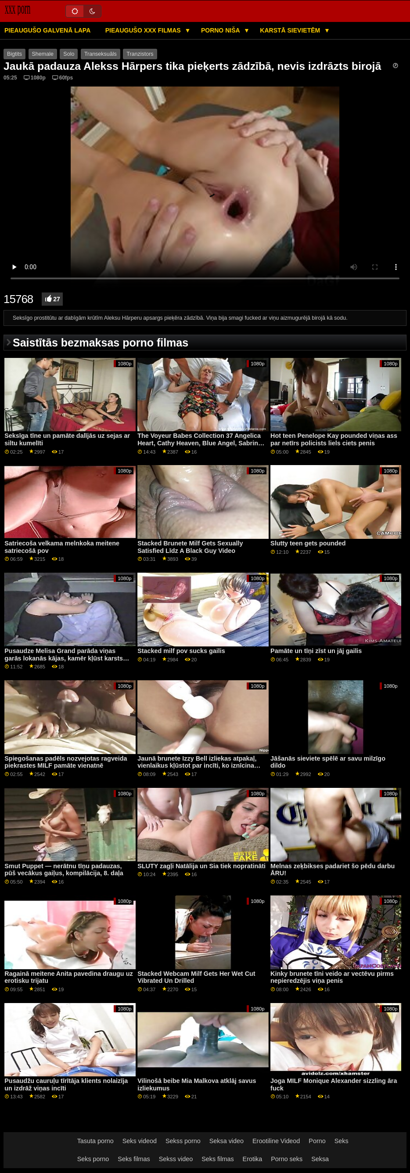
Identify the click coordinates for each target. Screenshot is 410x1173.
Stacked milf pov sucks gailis (181, 650)
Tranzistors (139, 54)
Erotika (253, 1158)
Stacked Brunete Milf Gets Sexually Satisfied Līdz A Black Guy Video (190, 547)
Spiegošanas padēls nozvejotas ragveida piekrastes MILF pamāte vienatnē (65, 762)
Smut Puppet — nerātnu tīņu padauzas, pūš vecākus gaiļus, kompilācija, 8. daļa (63, 870)
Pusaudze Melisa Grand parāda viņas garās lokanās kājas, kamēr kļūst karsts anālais (63, 658)
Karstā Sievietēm (291, 30)
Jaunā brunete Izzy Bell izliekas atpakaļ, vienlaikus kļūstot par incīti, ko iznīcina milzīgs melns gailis (196, 765)
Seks (341, 1140)
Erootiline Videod (276, 1140)
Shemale (43, 54)
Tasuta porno (95, 1140)
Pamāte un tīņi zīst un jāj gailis (316, 650)
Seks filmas (134, 1158)
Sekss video (176, 1158)
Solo (68, 54)
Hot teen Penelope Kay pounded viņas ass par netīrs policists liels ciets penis (333, 439)
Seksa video (226, 1140)
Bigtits (14, 54)
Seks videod (139, 1140)
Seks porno (93, 1158)
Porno (317, 1140)
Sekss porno (183, 1140)
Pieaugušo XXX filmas (144, 30)
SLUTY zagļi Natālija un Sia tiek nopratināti (201, 866)
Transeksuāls (100, 54)
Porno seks (286, 1158)
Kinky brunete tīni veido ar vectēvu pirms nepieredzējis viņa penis (332, 977)
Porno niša (221, 30)
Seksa (320, 1158)
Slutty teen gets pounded (308, 543)
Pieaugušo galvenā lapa (47, 30)
